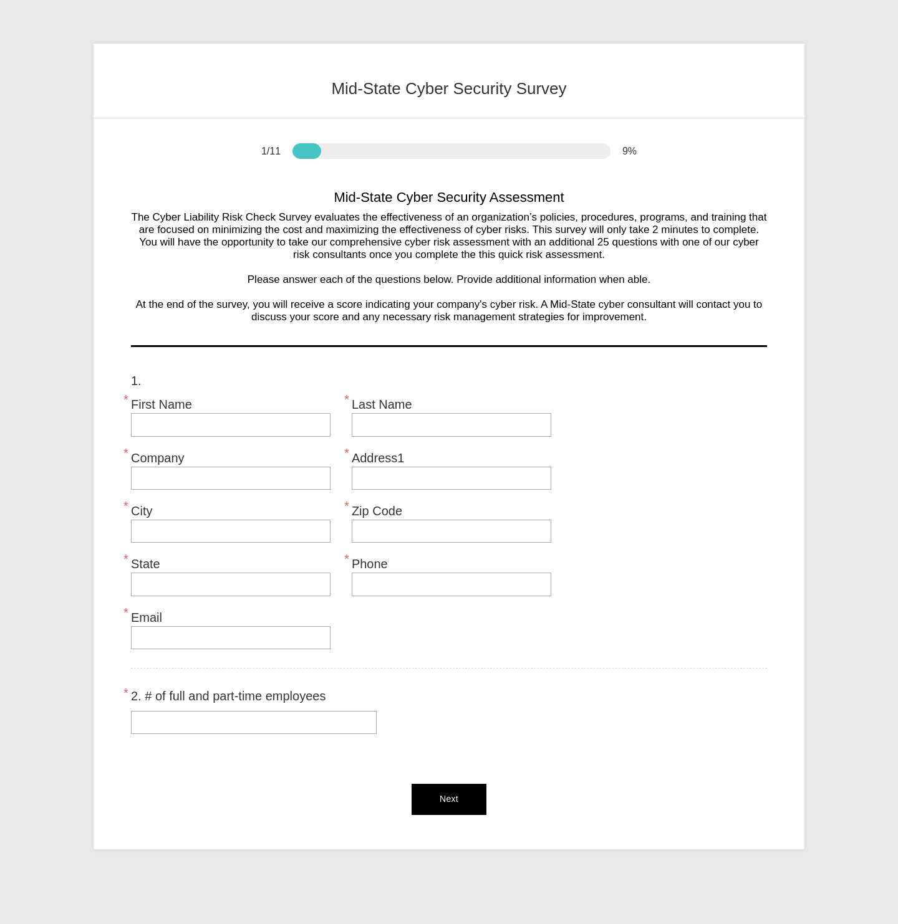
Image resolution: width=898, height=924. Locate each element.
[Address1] (451, 478)
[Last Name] (451, 424)
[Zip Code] (451, 531)
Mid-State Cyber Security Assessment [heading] (449, 197)
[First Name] (231, 424)
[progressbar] (306, 151)
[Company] (231, 478)
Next (449, 799)
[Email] (231, 637)
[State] (231, 584)
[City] (231, 531)
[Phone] (451, 584)
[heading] (449, 81)
